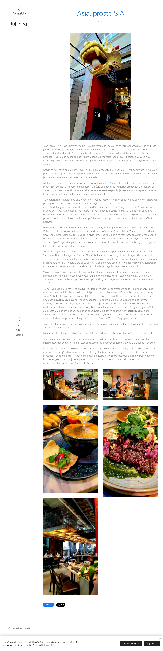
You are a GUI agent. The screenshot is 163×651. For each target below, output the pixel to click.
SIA (109, 183)
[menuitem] (19, 320)
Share (48, 605)
